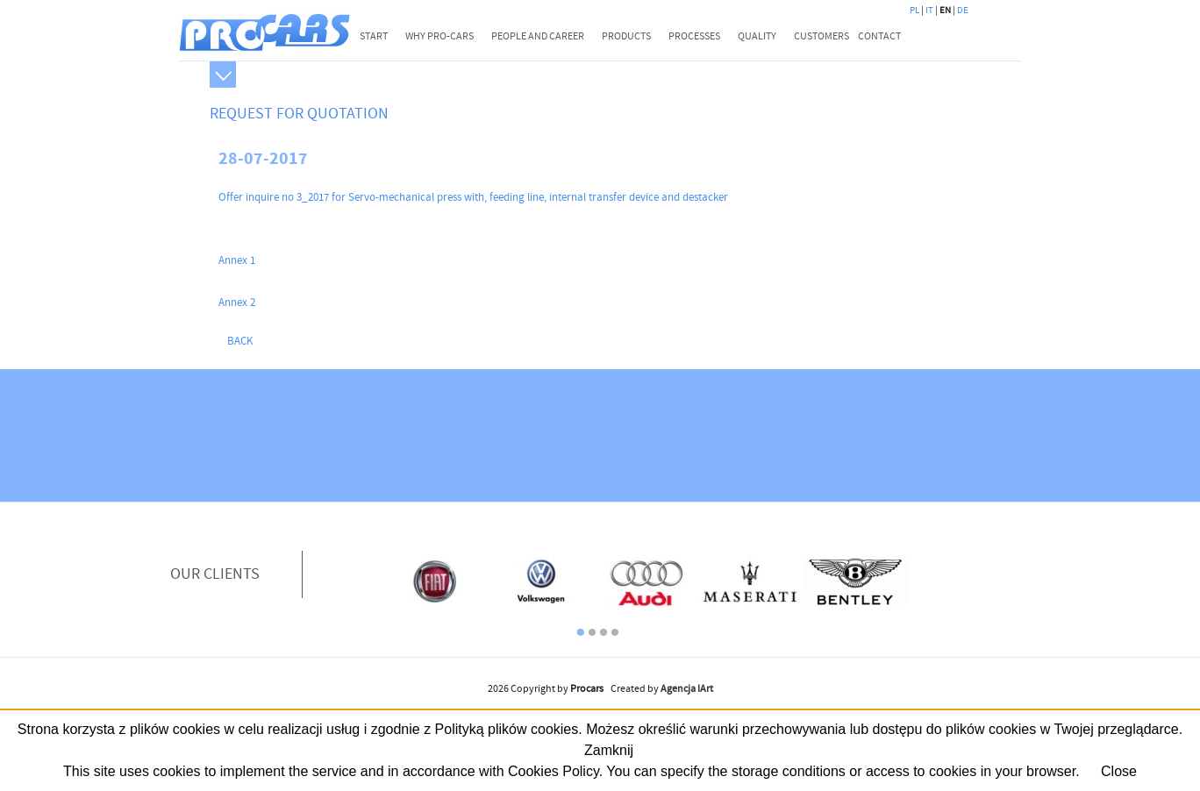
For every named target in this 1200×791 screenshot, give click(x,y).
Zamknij (608, 750)
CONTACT (879, 36)
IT (929, 10)
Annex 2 (236, 303)
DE (962, 10)
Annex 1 (236, 260)
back (240, 341)
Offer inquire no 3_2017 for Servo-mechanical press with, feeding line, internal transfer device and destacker (473, 197)
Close (1119, 771)
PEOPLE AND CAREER (537, 36)
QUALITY (757, 36)
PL (914, 10)
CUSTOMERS (821, 36)
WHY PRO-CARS (439, 36)
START (374, 36)
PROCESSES (694, 36)
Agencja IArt (687, 688)
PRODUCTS (626, 36)
